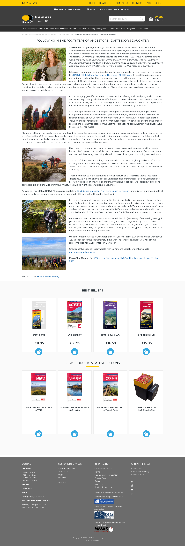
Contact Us (122, 3)
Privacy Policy (100, 478)
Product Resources (103, 487)
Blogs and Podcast (134, 29)
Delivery (137, 3)
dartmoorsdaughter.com (82, 252)
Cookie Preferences (103, 469)
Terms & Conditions (66, 469)
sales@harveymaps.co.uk (33, 497)
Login (158, 3)
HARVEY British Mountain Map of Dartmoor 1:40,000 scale (102, 75)
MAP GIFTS (43, 29)
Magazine (98, 484)
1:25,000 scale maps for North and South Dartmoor (103, 191)
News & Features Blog (60, 35)
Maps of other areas (77, 29)
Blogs (97, 481)
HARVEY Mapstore (28, 35)
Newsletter (105, 3)
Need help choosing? (59, 29)
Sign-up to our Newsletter (106, 475)
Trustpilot (62, 483)
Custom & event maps (116, 29)
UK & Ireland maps (29, 29)
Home (92, 3)
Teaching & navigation (97, 29)
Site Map (62, 478)
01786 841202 (28, 489)
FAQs (148, 3)
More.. (146, 29)
